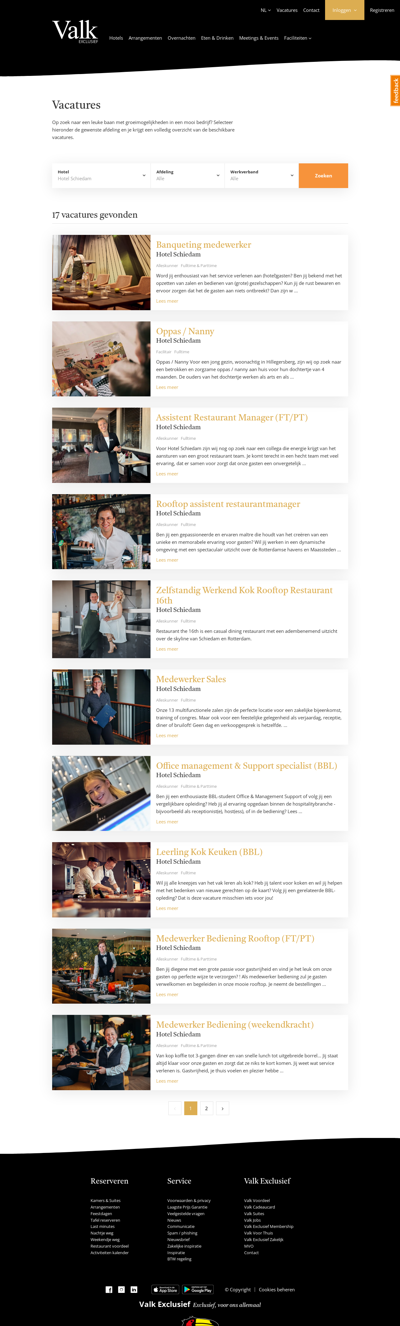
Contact (311, 10)
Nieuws (174, 1220)
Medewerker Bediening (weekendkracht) (235, 1025)
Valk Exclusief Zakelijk (264, 1239)
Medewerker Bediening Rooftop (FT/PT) (235, 939)
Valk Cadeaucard (259, 1207)
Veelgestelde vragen (186, 1213)
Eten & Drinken (217, 38)
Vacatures (287, 10)
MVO (249, 1246)
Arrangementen (145, 38)
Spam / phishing (182, 1233)
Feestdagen (101, 1213)
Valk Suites (254, 1213)
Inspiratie (176, 1252)
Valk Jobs (252, 1220)
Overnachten (181, 38)
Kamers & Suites (106, 1200)
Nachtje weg (102, 1233)
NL (264, 10)
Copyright (240, 1289)
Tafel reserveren (105, 1220)
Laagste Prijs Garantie (187, 1207)
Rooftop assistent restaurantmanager (228, 504)
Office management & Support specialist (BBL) (246, 766)
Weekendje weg (105, 1239)
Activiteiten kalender (110, 1252)
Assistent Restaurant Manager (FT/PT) (232, 418)
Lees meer (167, 301)
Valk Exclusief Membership (269, 1226)
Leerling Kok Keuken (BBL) (209, 852)
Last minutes (103, 1226)
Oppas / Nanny (185, 332)
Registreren (382, 10)
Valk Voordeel (257, 1200)
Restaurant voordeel (110, 1246)
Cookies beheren (277, 1289)
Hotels (116, 38)
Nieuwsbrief (178, 1239)
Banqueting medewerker (203, 245)
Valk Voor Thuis (258, 1233)
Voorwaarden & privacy (189, 1200)
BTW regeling (179, 1259)
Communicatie (181, 1226)
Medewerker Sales (191, 680)
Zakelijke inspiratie (184, 1246)
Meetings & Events (259, 38)
